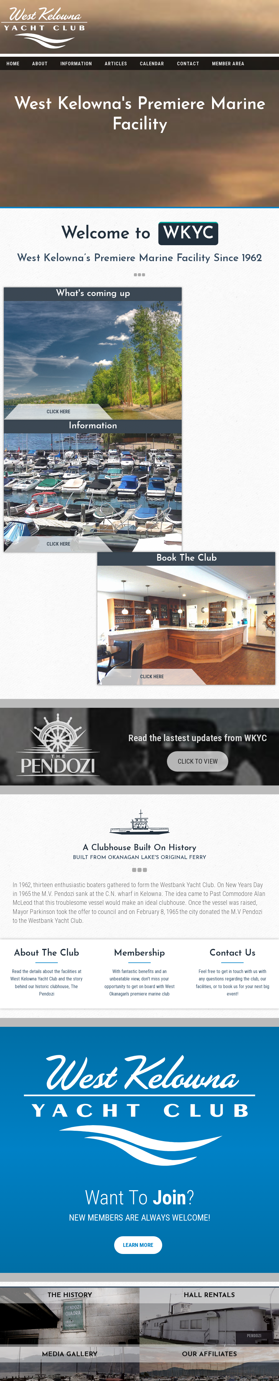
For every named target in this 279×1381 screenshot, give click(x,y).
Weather (232, 1359)
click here (139, 1146)
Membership (232, 1370)
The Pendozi (232, 1325)
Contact (188, 63)
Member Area (228, 63)
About (40, 63)
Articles (116, 63)
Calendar (152, 63)
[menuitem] (13, 63)
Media (232, 1348)
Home (12, 63)
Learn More (138, 917)
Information (76, 63)
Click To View (198, 433)
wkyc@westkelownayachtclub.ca (48, 1158)
